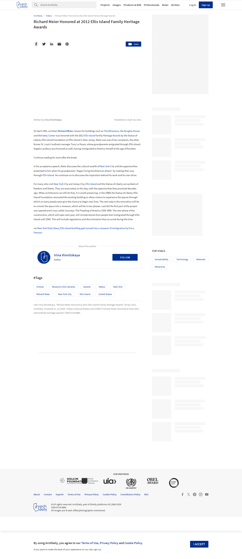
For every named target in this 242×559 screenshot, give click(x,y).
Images (117, 5)
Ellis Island (89, 135)
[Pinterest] (67, 44)
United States (105, 294)
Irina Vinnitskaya (67, 255)
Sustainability (161, 259)
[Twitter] (43, 44)
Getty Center (48, 135)
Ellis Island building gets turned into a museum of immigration (92, 228)
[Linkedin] (51, 44)
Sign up (205, 5)
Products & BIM (132, 5)
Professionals (151, 5)
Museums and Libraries (63, 286)
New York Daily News (48, 228)
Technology (182, 259)
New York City (65, 294)
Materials (200, 259)
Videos (102, 286)
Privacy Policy (109, 543)
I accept (199, 544)
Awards (116, 135)
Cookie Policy (133, 543)
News (165, 5)
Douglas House (132, 131)
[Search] (68, 5)
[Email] (59, 44)
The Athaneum (111, 131)
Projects (105, 5)
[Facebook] (36, 44)
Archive (175, 5)
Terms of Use (89, 543)
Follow (125, 257)
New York (105, 166)
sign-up (97, 549)
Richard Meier (65, 131)
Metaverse (160, 266)
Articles (40, 286)
